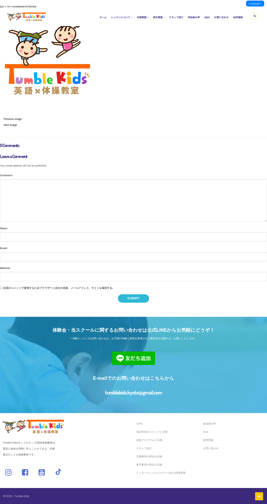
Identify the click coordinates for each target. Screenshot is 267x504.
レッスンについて (121, 17)
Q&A (207, 17)
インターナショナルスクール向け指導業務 (161, 472)
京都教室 (143, 17)
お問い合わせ (221, 17)
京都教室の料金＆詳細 (149, 456)
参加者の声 (194, 17)
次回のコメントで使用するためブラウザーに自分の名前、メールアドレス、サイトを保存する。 (59, 287)
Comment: (6, 175)
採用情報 (238, 17)
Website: (5, 268)
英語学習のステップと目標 (151, 431)
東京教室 (159, 17)
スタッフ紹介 (176, 17)
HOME (139, 423)
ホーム (103, 17)
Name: (4, 228)
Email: (4, 248)
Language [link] (255, 3)
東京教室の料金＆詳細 (149, 464)
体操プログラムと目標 (149, 440)
